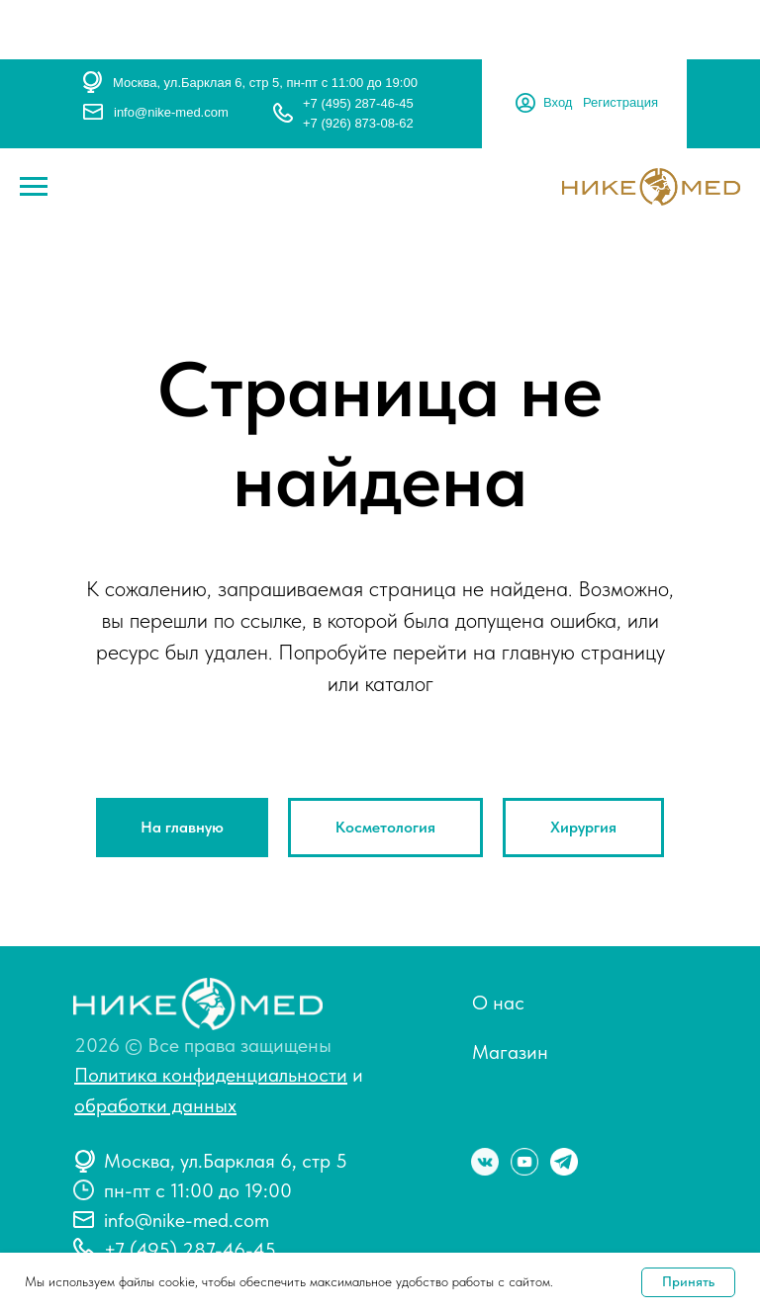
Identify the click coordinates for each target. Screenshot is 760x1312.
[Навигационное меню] (34, 187)
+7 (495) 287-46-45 (358, 103)
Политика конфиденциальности (210, 1075)
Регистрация (620, 102)
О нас (498, 1002)
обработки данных (155, 1105)
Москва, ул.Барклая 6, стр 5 (225, 1161)
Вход (557, 102)
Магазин (510, 1052)
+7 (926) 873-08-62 (358, 123)
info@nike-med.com (171, 112)
